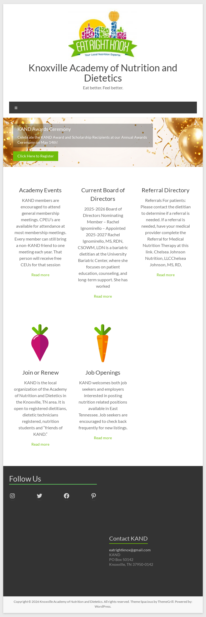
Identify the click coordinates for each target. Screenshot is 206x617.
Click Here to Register (35, 156)
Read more (40, 274)
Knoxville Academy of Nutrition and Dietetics (102, 73)
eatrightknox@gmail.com (130, 550)
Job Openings (102, 372)
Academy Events (40, 190)
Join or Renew (40, 372)
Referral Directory (165, 190)
